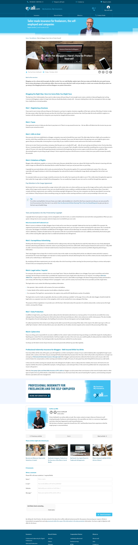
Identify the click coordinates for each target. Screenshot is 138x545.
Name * (28, 479)
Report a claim (107, 2)
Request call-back (59, 2)
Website (28, 488)
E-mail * (28, 484)
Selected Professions (31, 543)
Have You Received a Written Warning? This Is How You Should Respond (77, 203)
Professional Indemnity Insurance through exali (47, 357)
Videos (50, 541)
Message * (29, 493)
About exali (96, 538)
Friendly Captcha (51, 509)
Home (27, 38)
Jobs (94, 541)
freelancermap (74, 541)
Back (69, 436)
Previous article (36, 436)
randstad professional (76, 538)
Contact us (81, 2)
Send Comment (105, 514)
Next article (101, 436)
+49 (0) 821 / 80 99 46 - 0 (36, 2)
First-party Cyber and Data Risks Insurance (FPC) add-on (47, 370)
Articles (50, 538)
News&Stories (33, 38)
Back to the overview (31, 77)
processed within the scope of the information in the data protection (66, 521)
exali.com (33, 8)
